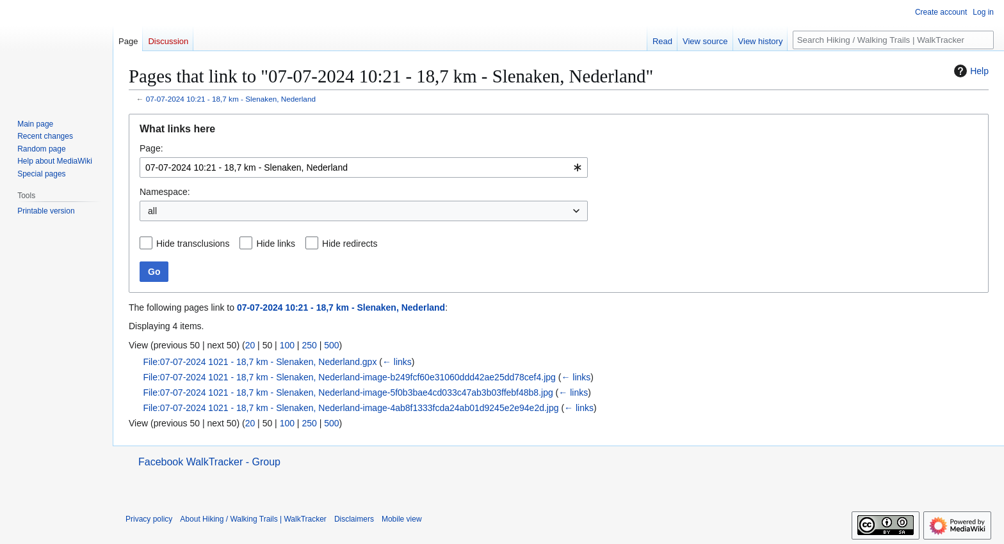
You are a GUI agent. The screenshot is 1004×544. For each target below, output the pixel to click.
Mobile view (402, 519)
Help (970, 71)
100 (287, 345)
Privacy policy (148, 519)
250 (309, 345)
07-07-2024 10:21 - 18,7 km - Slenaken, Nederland (231, 99)
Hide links (275, 243)
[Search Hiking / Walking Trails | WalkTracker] (893, 40)
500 (331, 345)
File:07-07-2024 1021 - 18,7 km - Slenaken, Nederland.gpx (259, 362)
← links (397, 362)
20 (250, 345)
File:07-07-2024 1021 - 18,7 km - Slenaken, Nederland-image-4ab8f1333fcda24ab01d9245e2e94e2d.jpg (350, 408)
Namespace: (165, 192)
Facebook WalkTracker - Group (209, 461)
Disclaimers (354, 519)
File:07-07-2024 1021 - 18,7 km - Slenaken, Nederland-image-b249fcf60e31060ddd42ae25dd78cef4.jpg (349, 377)
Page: (151, 148)
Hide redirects (349, 243)
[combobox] (364, 167)
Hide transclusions (192, 243)
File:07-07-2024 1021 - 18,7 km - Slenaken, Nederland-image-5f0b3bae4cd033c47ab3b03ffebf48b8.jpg (348, 392)
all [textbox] (152, 211)
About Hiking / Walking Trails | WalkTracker (253, 519)
